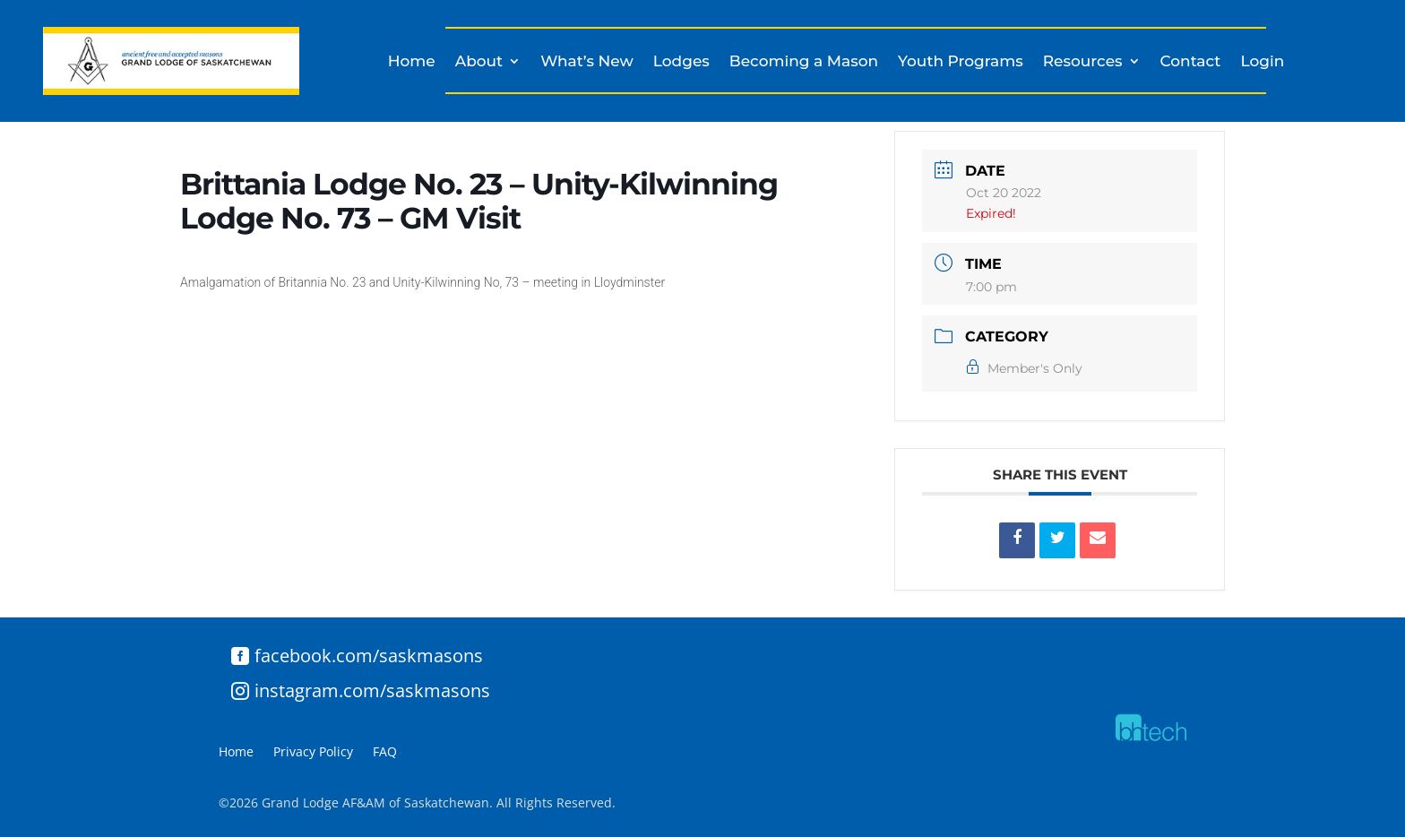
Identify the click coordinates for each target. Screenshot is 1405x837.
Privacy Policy (313, 753)
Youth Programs (960, 62)
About (479, 62)
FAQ (385, 753)
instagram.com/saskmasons (372, 690)
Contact (1190, 62)
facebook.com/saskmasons (368, 655)
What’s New (587, 62)
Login (1262, 62)
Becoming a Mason (803, 62)
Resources (1083, 62)
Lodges (681, 62)
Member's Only (1024, 368)
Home (411, 62)
